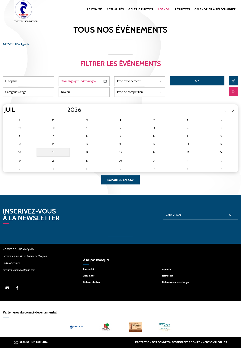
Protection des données (152, 342)
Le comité (88, 269)
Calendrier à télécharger (175, 282)
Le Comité (94, 9)
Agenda (164, 9)
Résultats (182, 9)
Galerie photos (140, 9)
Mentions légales (214, 342)
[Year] (64, 110)
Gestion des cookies (186, 342)
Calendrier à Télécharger (215, 9)
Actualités (115, 9)
